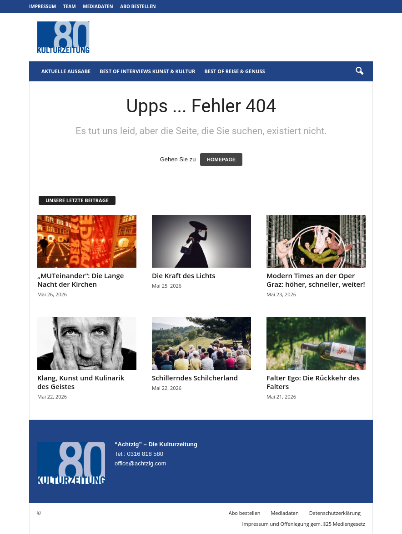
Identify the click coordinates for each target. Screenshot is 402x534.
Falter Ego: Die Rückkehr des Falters (313, 382)
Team (69, 6)
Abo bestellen (138, 6)
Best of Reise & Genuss (234, 71)
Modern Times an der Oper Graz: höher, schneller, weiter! (315, 280)
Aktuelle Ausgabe (65, 71)
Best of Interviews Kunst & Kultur (147, 71)
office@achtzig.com (140, 463)
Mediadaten (98, 6)
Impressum (42, 6)
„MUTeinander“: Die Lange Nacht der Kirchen (80, 280)
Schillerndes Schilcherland (195, 377)
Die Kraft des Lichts (183, 275)
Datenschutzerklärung (335, 512)
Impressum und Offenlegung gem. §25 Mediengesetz (303, 523)
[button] (359, 71)
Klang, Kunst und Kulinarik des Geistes (80, 382)
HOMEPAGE (221, 159)
